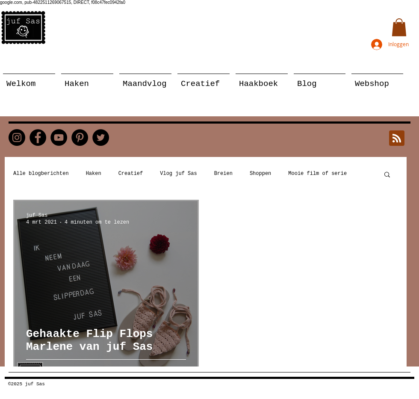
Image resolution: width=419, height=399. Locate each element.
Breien (223, 174)
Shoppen (260, 174)
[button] (399, 27)
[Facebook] (38, 137)
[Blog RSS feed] (396, 138)
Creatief (130, 174)
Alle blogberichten (41, 174)
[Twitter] (100, 137)
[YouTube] (58, 137)
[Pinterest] (79, 137)
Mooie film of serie (317, 174)
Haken (93, 174)
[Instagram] (17, 137)
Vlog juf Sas (178, 174)
